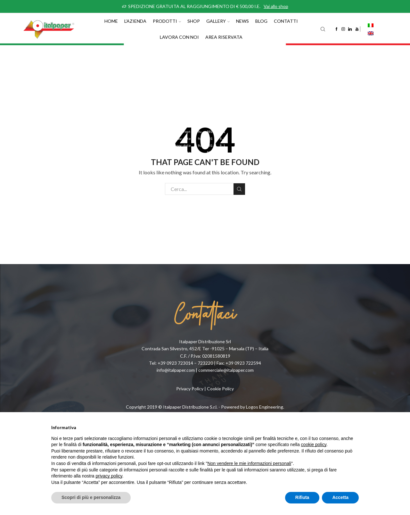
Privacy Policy (189, 388)
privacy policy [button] (109, 475)
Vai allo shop (276, 6)
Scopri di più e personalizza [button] (91, 497)
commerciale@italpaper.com (226, 370)
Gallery (218, 21)
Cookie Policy (220, 388)
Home (111, 21)
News (242, 21)
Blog (261, 21)
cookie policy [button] (313, 444)
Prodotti (167, 21)
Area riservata (223, 37)
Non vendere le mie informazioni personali (249, 463)
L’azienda (135, 21)
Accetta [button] (340, 497)
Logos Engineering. (265, 407)
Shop (193, 21)
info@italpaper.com (176, 370)
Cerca (239, 189)
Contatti (286, 21)
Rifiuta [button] (302, 497)
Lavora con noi (179, 37)
